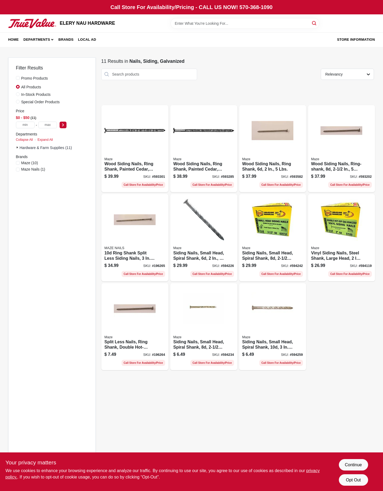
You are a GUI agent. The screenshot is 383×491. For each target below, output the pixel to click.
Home (13, 40)
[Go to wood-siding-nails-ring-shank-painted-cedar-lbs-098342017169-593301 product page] (134, 148)
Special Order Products (40, 102)
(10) (29, 163)
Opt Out (353, 480)
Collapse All (24, 140)
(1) (33, 169)
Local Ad (87, 40)
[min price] (25, 125)
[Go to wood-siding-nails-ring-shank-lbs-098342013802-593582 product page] (272, 148)
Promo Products (34, 78)
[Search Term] (244, 23)
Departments (36, 40)
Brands (66, 40)
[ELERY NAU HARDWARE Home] (32, 23)
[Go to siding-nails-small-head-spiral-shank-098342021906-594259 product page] (272, 326)
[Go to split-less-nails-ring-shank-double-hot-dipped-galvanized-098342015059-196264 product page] (134, 326)
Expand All (45, 140)
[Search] (314, 23)
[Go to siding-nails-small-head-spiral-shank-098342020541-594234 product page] (203, 326)
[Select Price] (63, 125)
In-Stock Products (36, 94)
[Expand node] (18, 147)
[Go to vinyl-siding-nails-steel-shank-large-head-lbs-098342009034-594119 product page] (341, 237)
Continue (353, 465)
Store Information (356, 40)
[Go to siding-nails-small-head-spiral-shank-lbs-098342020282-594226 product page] (203, 237)
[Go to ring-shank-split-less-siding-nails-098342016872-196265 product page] (134, 237)
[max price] (47, 125)
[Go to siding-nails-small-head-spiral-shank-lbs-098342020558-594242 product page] (272, 237)
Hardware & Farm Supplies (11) (46, 148)
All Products (31, 87)
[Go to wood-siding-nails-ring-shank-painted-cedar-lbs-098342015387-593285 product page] (203, 148)
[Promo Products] (18, 78)
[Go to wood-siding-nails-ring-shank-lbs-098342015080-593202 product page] (341, 148)
